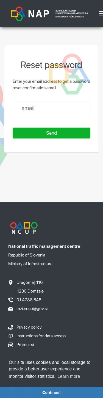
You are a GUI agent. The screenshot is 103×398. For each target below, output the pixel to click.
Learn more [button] (68, 376)
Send (51, 133)
